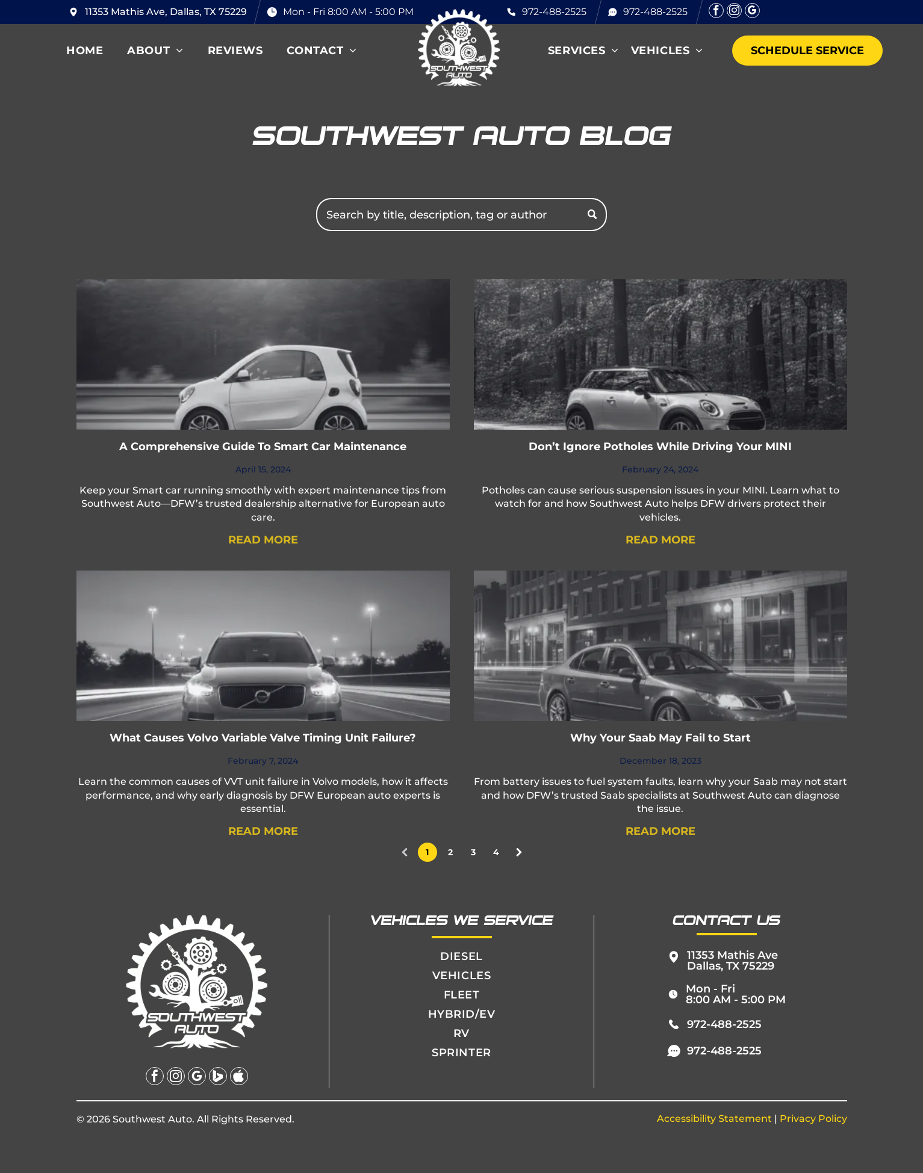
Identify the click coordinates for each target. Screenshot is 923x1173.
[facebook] (716, 12)
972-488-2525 (554, 11)
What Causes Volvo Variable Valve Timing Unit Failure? (263, 737)
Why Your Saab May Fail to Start (660, 737)
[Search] (461, 214)
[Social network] (218, 1077)
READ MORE (263, 539)
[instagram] (734, 12)
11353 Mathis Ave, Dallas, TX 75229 (166, 11)
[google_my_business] (752, 12)
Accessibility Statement (714, 1118)
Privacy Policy (813, 1118)
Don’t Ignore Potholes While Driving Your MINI (660, 446)
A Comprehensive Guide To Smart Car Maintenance (262, 446)
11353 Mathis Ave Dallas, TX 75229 (732, 961)
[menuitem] (84, 50)
